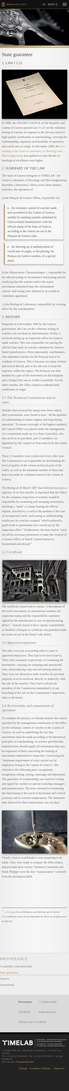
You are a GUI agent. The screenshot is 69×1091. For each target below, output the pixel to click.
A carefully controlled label (16, 966)
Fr (43, 4)
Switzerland (7, 984)
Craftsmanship (48, 1001)
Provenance (14, 959)
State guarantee (9, 972)
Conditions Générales (40, 1068)
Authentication (47, 1011)
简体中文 (53, 4)
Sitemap (23, 1068)
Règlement (59, 1068)
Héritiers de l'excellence (32, 1022)
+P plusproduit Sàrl (24, 1062)
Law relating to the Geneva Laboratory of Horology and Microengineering (33, 151)
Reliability (24, 1011)
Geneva (4, 978)
